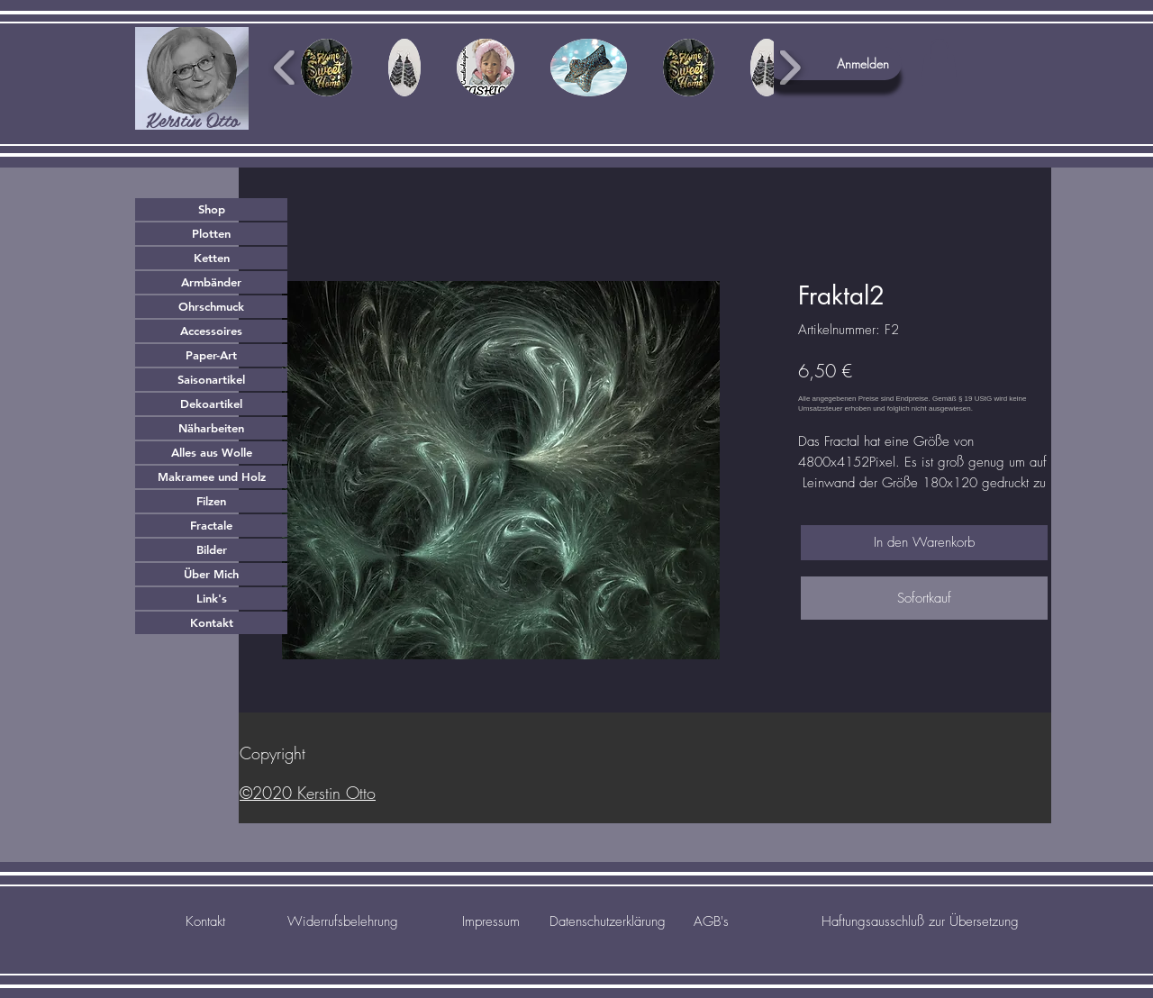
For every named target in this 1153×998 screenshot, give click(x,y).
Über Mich (211, 574)
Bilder (211, 549)
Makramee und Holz (212, 476)
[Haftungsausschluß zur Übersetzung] (920, 921)
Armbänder (211, 282)
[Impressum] (490, 921)
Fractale (211, 525)
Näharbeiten (211, 428)
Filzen (211, 501)
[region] (192, 78)
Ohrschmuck (211, 306)
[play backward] (285, 67)
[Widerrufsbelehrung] (342, 921)
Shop (211, 209)
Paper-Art (211, 355)
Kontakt (211, 622)
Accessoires (211, 330)
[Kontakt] (205, 921)
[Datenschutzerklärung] (607, 921)
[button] (939, 62)
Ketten (212, 257)
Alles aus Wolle (211, 452)
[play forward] (789, 67)
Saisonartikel (211, 379)
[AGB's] (711, 921)
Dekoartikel (211, 403)
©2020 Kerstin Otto (308, 792)
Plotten (211, 233)
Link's (211, 598)
